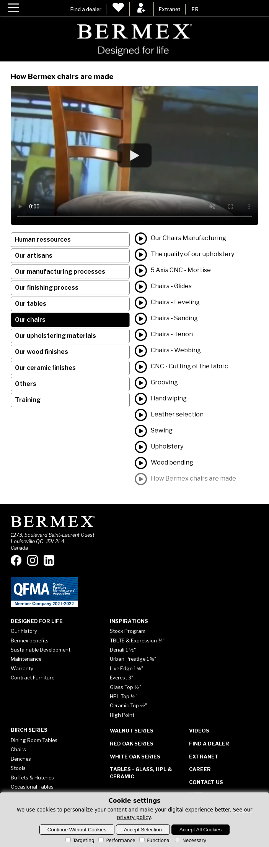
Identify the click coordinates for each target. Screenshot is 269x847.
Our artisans (33, 255)
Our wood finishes (41, 351)
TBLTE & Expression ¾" (137, 640)
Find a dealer (85, 9)
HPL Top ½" (123, 696)
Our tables (30, 303)
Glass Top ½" (125, 687)
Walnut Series (131, 731)
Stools (18, 768)
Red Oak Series (131, 744)
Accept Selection (143, 829)
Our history (24, 631)
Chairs (18, 749)
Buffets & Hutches (32, 777)
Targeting (79, 840)
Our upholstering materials (55, 335)
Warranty (22, 668)
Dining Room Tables (34, 740)
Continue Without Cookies (76, 829)
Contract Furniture (32, 677)
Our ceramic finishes (45, 367)
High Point (122, 715)
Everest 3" (121, 677)
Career (200, 769)
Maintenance (26, 659)
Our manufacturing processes (60, 271)
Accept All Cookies (200, 829)
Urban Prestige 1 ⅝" (133, 659)
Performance (116, 840)
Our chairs (30, 319)
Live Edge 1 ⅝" (126, 668)
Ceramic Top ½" (128, 705)
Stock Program (127, 631)
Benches (21, 759)
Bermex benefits (30, 640)
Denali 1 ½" (123, 650)
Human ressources (43, 239)
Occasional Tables (32, 787)
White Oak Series (135, 756)
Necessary (190, 840)
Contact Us (206, 782)
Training (28, 399)
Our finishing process (46, 287)
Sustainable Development (40, 650)
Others (25, 383)
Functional (154, 840)
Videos (199, 731)
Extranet (169, 9)
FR (195, 9)
